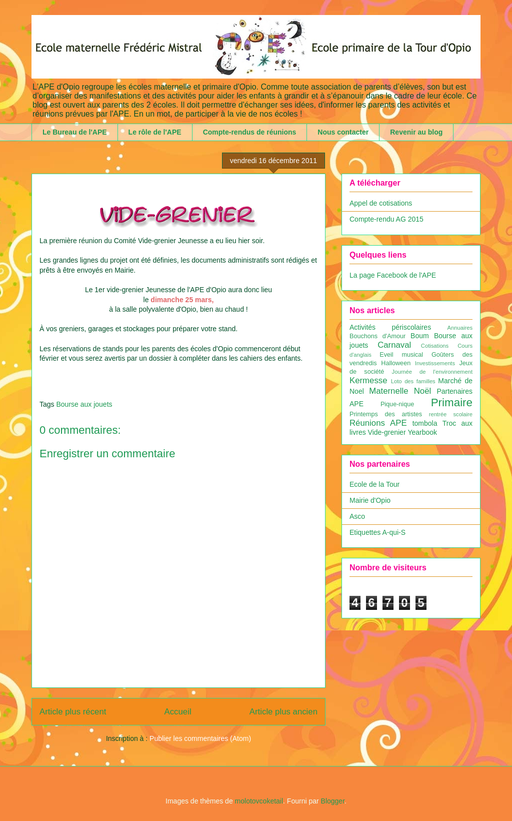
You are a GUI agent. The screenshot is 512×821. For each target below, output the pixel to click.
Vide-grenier (387, 432)
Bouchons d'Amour (378, 336)
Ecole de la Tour (375, 484)
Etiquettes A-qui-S (378, 532)
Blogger (332, 801)
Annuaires (460, 328)
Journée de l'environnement (432, 372)
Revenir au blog (416, 132)
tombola (425, 423)
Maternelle (388, 391)
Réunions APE (378, 423)
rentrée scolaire (450, 414)
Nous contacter (343, 132)
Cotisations (434, 346)
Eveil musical (401, 354)
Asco (357, 516)
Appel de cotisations (381, 203)
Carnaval (394, 345)
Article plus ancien (284, 711)
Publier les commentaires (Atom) (200, 738)
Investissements (435, 363)
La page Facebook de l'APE (393, 275)
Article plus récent (73, 711)
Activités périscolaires (390, 327)
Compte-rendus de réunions (249, 132)
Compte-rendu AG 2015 (387, 219)
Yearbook (422, 432)
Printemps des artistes (386, 414)
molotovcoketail (259, 801)
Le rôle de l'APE (155, 132)
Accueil (178, 711)
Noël (423, 391)
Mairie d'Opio (370, 500)
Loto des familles (413, 381)
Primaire (451, 402)
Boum (419, 336)
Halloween (395, 363)
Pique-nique (397, 404)
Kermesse (369, 380)
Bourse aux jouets (84, 404)
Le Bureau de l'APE (74, 132)
